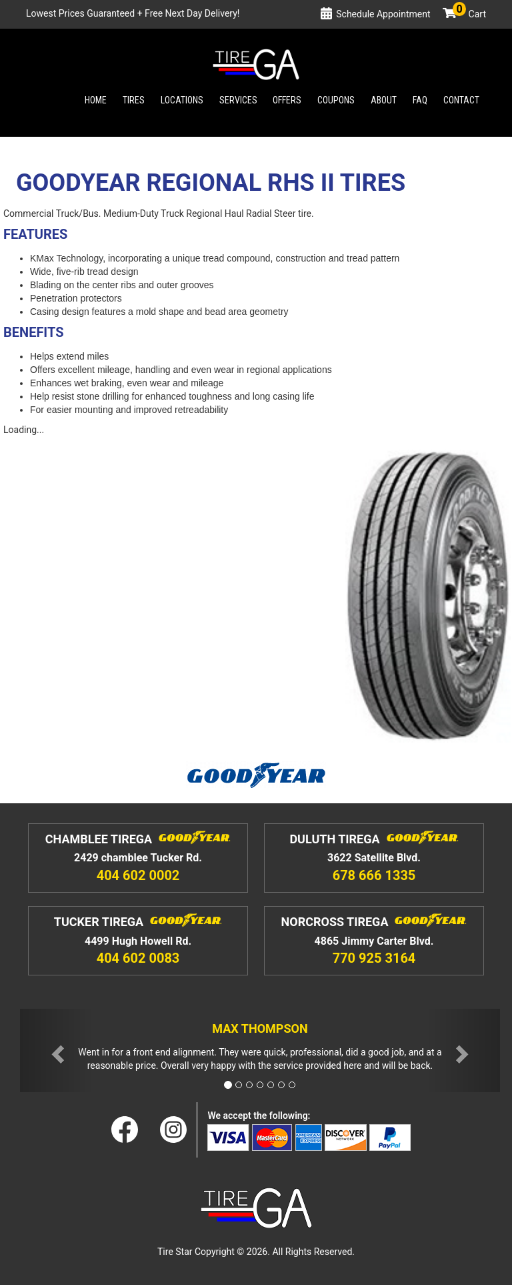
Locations (182, 100)
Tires (134, 100)
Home (96, 100)
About (384, 100)
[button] (56, 1050)
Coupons (336, 100)
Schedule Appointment (383, 14)
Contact (461, 100)
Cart (469, 14)
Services (238, 100)
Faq (420, 100)
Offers (287, 100)
